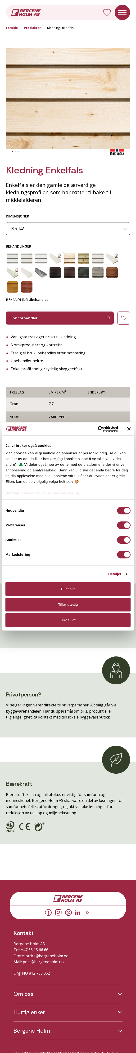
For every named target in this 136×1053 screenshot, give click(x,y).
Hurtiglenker (29, 1012)
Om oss (23, 994)
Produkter (32, 28)
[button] (68, 98)
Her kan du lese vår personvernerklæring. (42, 493)
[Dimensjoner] (68, 228)
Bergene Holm (32, 1031)
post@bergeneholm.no (43, 961)
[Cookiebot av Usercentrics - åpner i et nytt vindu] (97, 429)
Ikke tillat (68, 620)
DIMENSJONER (17, 216)
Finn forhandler (59, 318)
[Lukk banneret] (129, 429)
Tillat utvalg (68, 604)
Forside (12, 28)
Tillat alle (68, 589)
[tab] (12, 151)
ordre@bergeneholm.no (47, 955)
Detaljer (115, 574)
